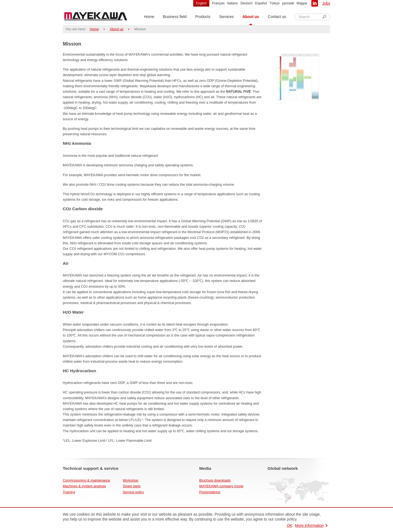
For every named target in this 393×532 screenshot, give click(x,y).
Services (226, 16)
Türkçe (274, 3)
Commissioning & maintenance (86, 480)
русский (288, 3)
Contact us (277, 16)
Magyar (302, 3)
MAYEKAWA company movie (221, 486)
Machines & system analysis (84, 486)
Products (202, 16)
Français (218, 3)
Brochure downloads (215, 480)
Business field (174, 16)
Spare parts (132, 486)
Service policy (133, 492)
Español (261, 3)
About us (250, 16)
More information (309, 525)
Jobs (326, 3)
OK (289, 525)
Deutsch (246, 3)
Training (69, 492)
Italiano (232, 3)
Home (149, 16)
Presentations (209, 492)
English (201, 3)
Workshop (130, 480)
